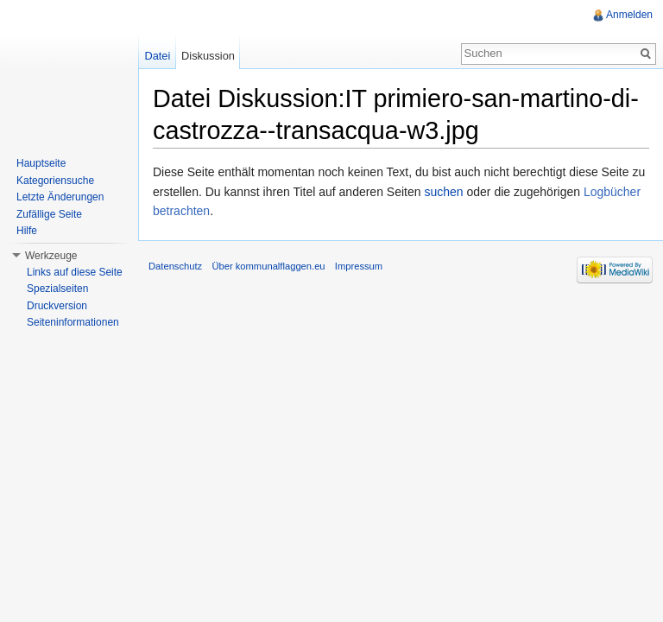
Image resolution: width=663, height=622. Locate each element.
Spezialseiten (57, 288)
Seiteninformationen (73, 322)
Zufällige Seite (49, 214)
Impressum (358, 266)
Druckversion (57, 306)
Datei (157, 55)
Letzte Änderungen (60, 197)
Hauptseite (41, 163)
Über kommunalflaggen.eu (268, 266)
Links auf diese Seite (75, 272)
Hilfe (26, 231)
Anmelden (629, 15)
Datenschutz (175, 266)
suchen (443, 192)
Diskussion (208, 55)
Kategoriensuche (55, 181)
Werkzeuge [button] (51, 256)
